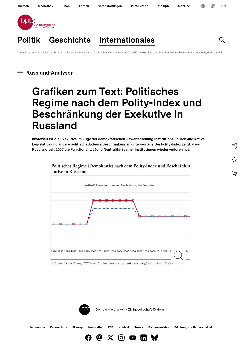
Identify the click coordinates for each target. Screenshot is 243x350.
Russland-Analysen (78, 52)
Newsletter (95, 327)
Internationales (40, 52)
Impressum (37, 327)
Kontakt (124, 327)
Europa (58, 52)
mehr (184, 6)
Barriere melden (158, 327)
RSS (110, 327)
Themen (22, 52)
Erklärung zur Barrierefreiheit (193, 327)
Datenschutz (58, 327)
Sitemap (77, 327)
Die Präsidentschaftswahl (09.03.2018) (115, 52)
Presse (138, 327)
